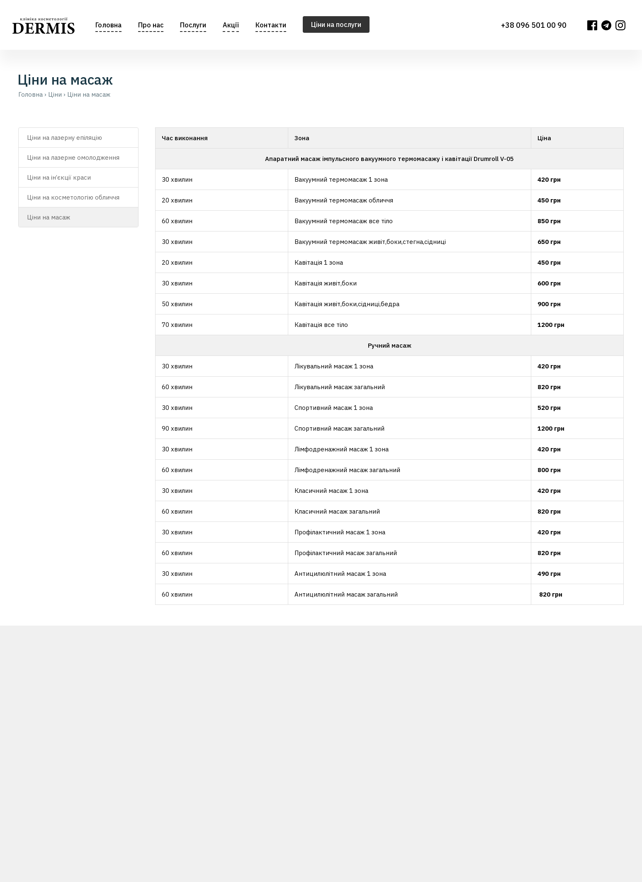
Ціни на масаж (48, 217)
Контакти (270, 25)
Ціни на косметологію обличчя (73, 197)
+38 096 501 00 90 (534, 25)
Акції (231, 25)
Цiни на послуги (336, 24)
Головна (108, 25)
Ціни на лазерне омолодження (73, 157)
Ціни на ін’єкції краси (59, 177)
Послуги (193, 25)
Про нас (150, 25)
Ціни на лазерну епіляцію (64, 137)
